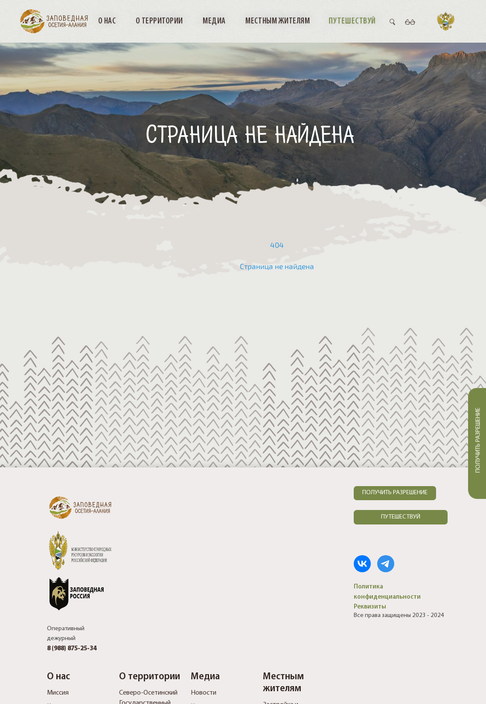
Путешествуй (352, 21)
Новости (203, 693)
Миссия (58, 693)
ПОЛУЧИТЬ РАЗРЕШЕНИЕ (395, 493)
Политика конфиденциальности (387, 591)
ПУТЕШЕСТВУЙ (400, 517)
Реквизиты (370, 606)
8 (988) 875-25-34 (71, 649)
